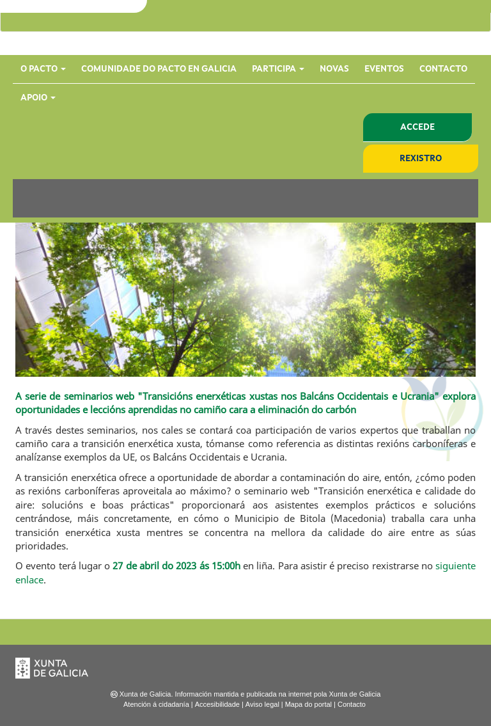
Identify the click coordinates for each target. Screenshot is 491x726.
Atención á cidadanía (156, 704)
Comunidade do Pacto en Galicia (159, 69)
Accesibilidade (217, 704)
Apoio (38, 97)
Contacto (443, 69)
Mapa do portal (308, 704)
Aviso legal (262, 704)
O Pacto (43, 69)
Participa (278, 69)
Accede (417, 127)
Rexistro (421, 158)
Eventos (384, 69)
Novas (334, 69)
